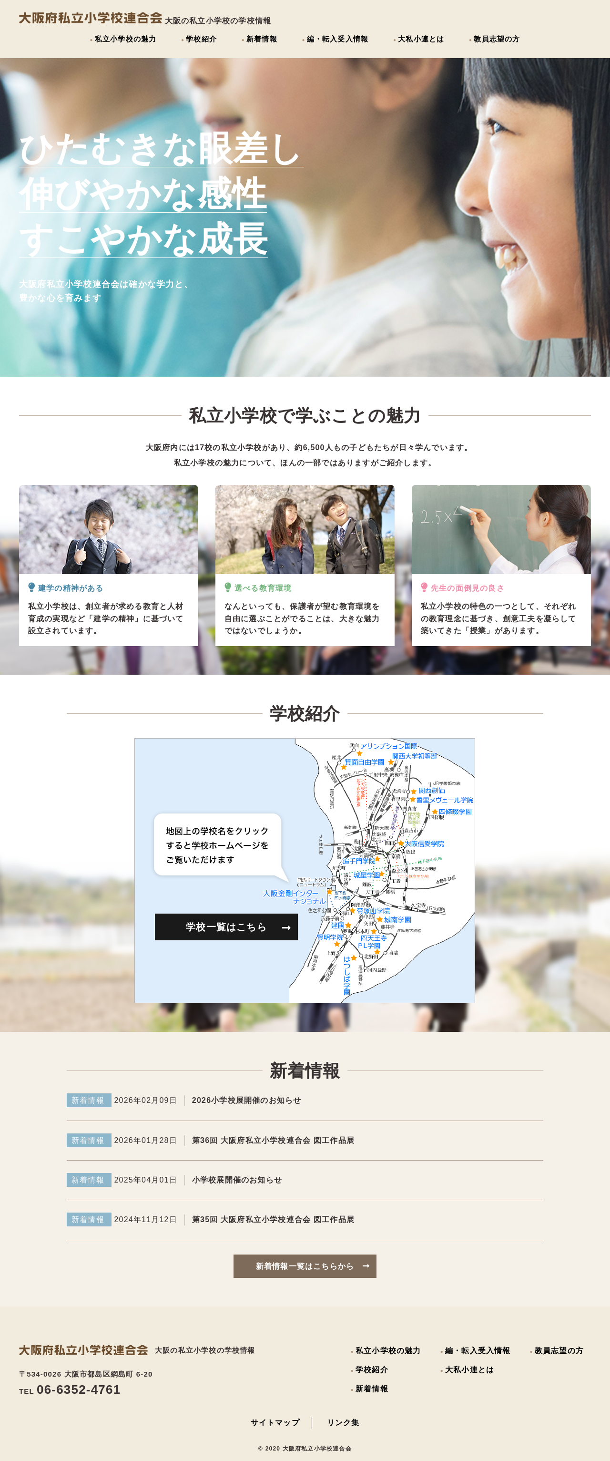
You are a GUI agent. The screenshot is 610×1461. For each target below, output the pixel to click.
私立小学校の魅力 (126, 39)
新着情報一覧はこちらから (313, 1266)
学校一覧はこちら (238, 927)
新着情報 (261, 39)
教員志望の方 (497, 39)
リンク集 (343, 1423)
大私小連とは (421, 39)
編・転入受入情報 (338, 39)
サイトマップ (275, 1423)
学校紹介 (201, 39)
